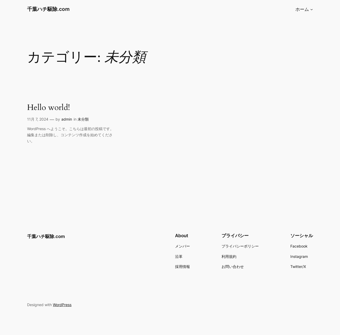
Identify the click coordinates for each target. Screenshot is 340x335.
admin (66, 119)
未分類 (83, 119)
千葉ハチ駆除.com (48, 9)
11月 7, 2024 (37, 119)
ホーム (302, 9)
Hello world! (48, 108)
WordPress (62, 304)
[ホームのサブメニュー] (311, 9)
